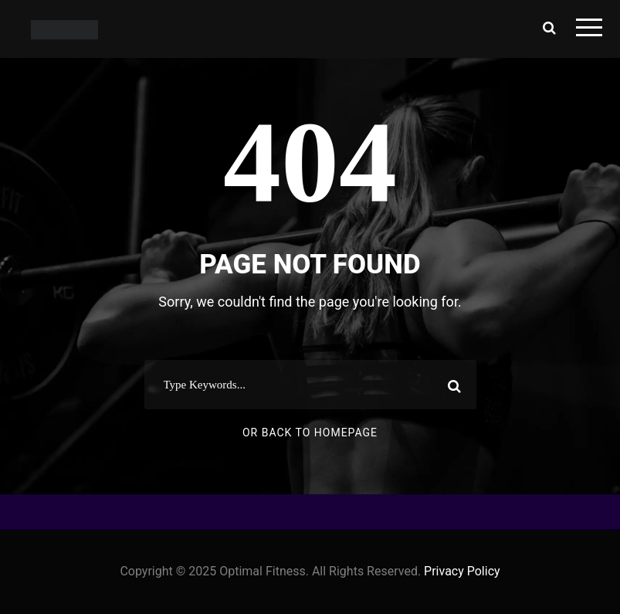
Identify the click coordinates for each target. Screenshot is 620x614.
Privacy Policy (462, 571)
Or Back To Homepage (310, 432)
